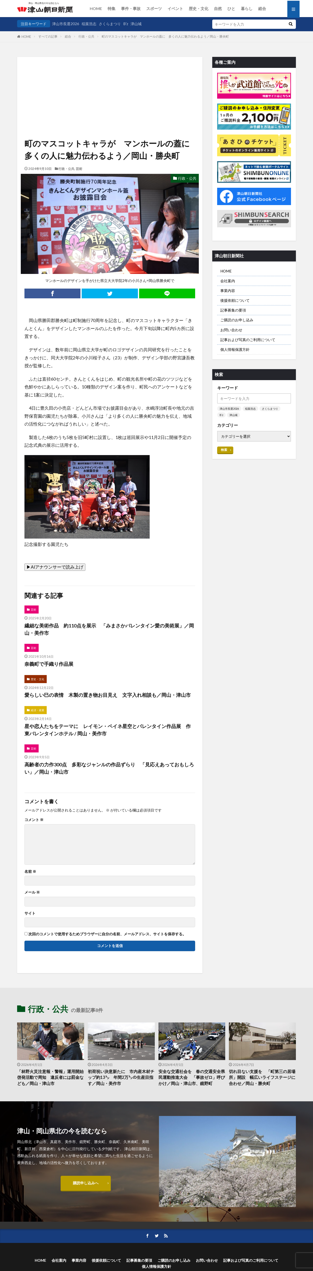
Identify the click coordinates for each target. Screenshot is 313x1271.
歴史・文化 (198, 8)
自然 (218, 8)
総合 (262, 8)
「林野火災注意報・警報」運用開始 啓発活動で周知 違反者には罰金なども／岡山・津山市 (50, 1077)
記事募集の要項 (233, 310)
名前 (30, 871)
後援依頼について (235, 300)
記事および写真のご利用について (247, 339)
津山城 (136, 23)
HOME (96, 8)
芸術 (79, 169)
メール (32, 892)
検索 (224, 450)
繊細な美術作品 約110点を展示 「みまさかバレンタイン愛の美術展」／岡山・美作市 (109, 629)
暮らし (247, 8)
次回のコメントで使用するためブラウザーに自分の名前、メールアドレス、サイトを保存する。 (107, 934)
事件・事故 (131, 8)
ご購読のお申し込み (236, 320)
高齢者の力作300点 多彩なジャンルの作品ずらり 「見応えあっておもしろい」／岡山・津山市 (109, 768)
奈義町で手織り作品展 (48, 664)
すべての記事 (47, 36)
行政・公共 (86, 36)
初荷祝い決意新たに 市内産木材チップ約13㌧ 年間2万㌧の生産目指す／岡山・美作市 (121, 1077)
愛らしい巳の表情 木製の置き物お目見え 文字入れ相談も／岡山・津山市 (107, 695)
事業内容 (227, 290)
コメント (34, 820)
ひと (231, 8)
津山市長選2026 (65, 23)
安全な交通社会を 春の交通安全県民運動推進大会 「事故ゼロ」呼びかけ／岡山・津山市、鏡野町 (191, 1077)
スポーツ (154, 8)
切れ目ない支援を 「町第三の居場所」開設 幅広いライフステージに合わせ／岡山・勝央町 (262, 1077)
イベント (175, 8)
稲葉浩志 (89, 23)
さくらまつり (110, 23)
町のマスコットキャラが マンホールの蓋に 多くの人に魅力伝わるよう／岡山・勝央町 (165, 36)
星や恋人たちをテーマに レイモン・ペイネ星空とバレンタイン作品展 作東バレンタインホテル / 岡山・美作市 (107, 729)
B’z (125, 23)
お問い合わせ (231, 330)
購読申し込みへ (86, 1183)
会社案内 (227, 281)
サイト (29, 913)
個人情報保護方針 (235, 349)
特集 (111, 8)
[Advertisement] (109, 81)
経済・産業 (37, 710)
